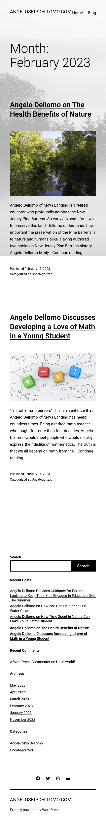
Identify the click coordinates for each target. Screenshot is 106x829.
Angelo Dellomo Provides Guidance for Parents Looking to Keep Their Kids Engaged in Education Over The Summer (53, 595)
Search (15, 557)
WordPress (50, 810)
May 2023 (18, 685)
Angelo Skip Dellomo (26, 743)
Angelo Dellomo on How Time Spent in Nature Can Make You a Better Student (50, 618)
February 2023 (21, 706)
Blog (92, 12)
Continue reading (67, 252)
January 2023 (21, 713)
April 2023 (18, 692)
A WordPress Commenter (30, 662)
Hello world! (65, 662)
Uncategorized (42, 274)
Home (77, 12)
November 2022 (22, 719)
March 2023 (19, 699)
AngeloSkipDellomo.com (40, 12)
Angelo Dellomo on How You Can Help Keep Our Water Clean (48, 608)
